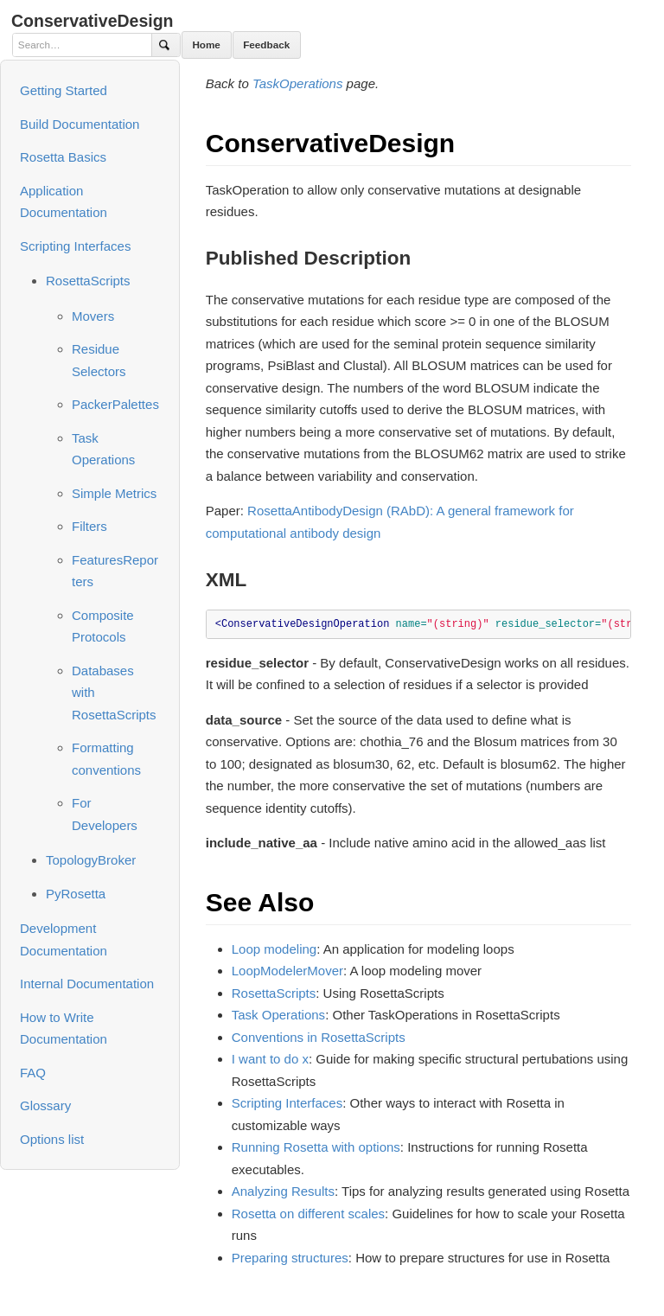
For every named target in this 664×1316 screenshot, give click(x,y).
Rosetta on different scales (308, 1213)
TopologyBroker (91, 860)
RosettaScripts (88, 280)
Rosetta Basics (63, 157)
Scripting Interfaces (75, 246)
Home (206, 44)
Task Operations (278, 1014)
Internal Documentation (87, 983)
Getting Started (63, 90)
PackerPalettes (115, 404)
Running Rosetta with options (316, 1147)
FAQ (33, 1072)
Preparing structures (290, 1257)
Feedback (266, 44)
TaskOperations (297, 83)
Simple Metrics (114, 493)
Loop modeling (274, 949)
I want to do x (270, 1058)
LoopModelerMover (287, 970)
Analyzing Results (283, 1191)
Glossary (45, 1105)
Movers (93, 316)
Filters (89, 526)
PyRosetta (75, 893)
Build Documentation (79, 124)
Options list (52, 1139)
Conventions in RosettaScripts (318, 1037)
